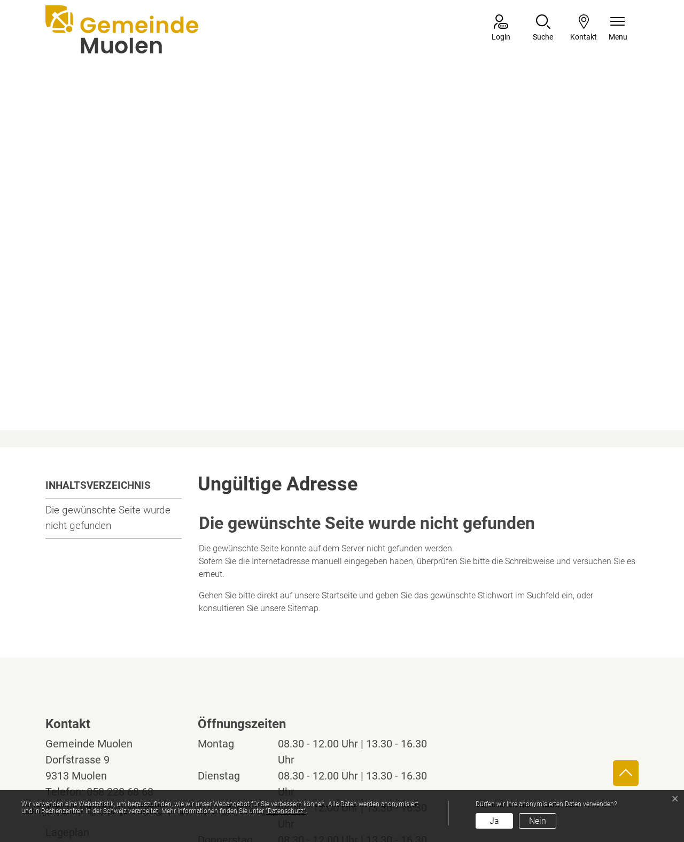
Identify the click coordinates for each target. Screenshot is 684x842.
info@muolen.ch (119, 690)
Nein (537, 821)
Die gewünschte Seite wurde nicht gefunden (107, 400)
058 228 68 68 (120, 674)
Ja (494, 821)
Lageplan (77, 714)
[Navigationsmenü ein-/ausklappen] (618, 28)
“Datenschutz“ (286, 811)
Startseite (339, 478)
